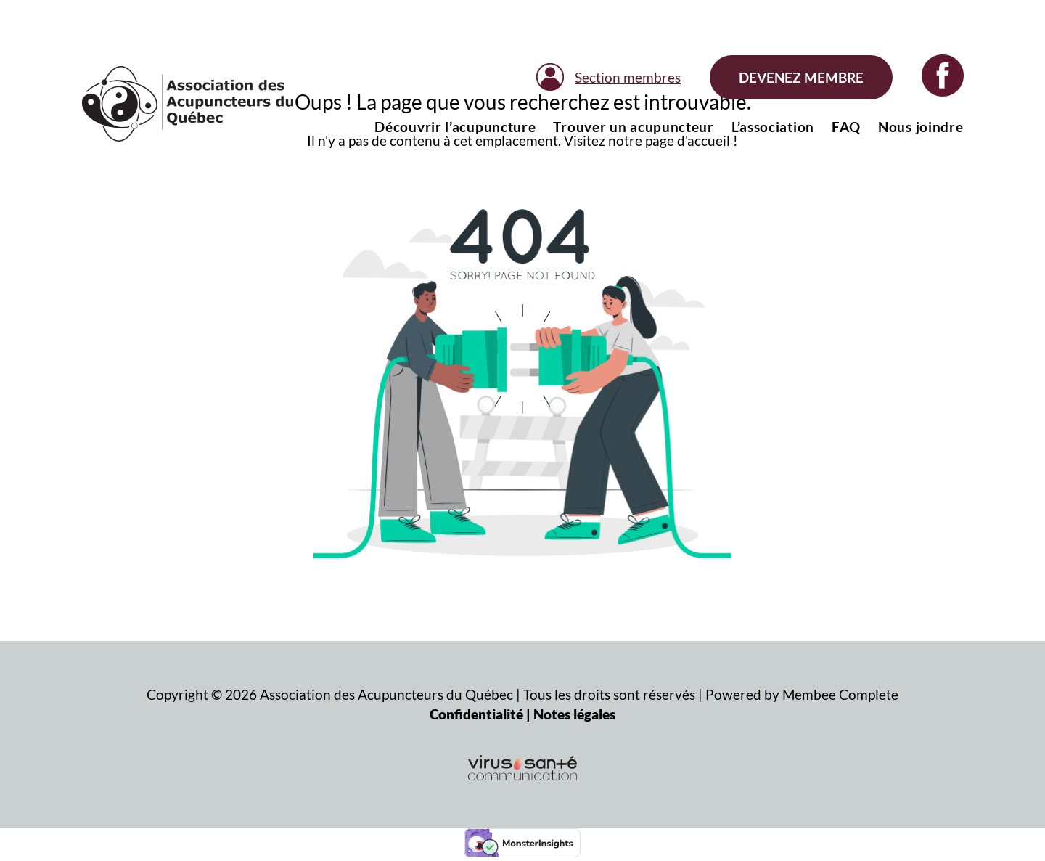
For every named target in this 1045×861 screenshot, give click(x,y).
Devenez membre (801, 77)
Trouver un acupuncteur (633, 126)
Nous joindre (920, 126)
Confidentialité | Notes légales (522, 714)
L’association (773, 126)
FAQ (846, 126)
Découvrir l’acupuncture (455, 126)
